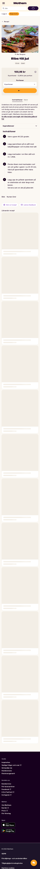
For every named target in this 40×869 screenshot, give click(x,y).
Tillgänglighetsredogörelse (12, 863)
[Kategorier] (4, 3)
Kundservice (6, 784)
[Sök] (3, 8)
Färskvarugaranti (8, 773)
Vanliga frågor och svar (11, 765)
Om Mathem (6, 805)
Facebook (6, 789)
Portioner (20, 80)
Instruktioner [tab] (17, 100)
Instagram (7, 795)
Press (5, 811)
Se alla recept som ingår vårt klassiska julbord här (19, 117)
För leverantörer (8, 787)
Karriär (5, 808)
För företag (6, 813)
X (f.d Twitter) (8, 792)
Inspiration (6, 762)
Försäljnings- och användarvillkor (14, 858)
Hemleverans (7, 771)
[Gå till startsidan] (20, 3)
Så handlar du (7, 768)
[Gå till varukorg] (33, 8)
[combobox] (15, 8)
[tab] (26, 100)
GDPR (4, 854)
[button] (20, 139)
